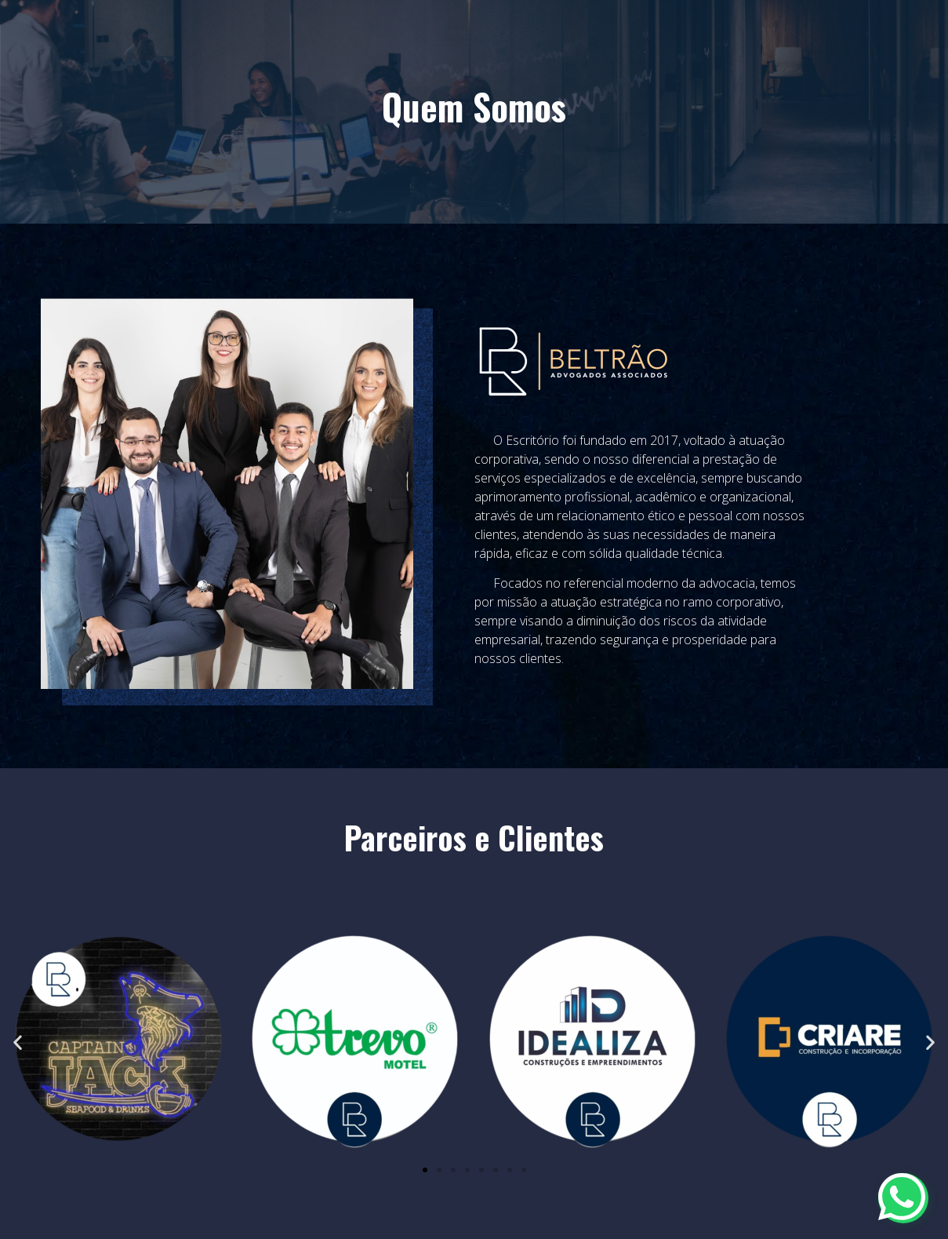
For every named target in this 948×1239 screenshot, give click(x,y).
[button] (17, 1041)
